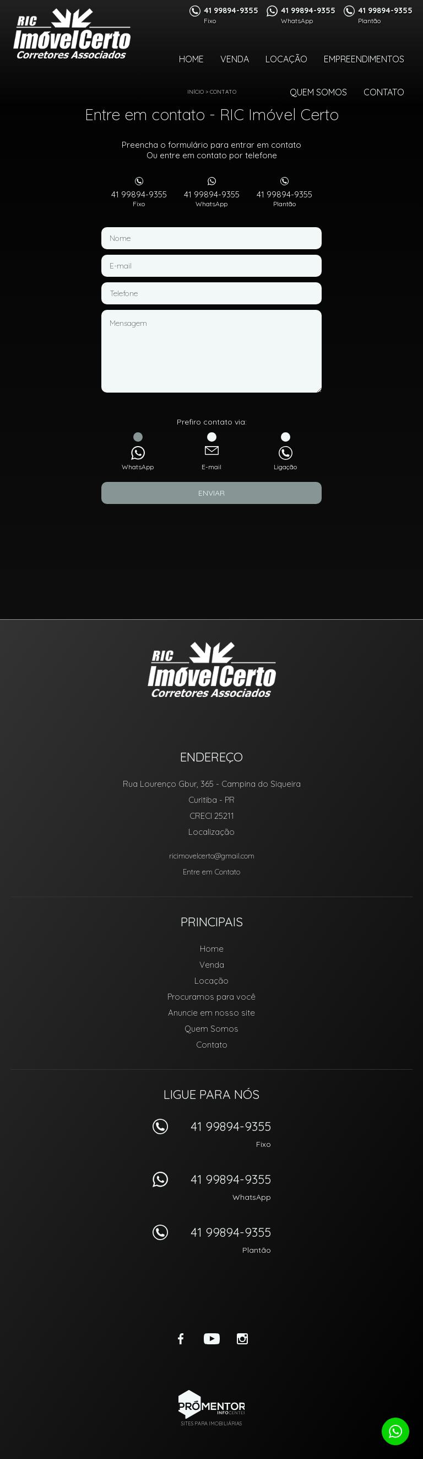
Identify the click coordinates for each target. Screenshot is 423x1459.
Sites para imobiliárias (211, 1423)
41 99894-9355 (139, 198)
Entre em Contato (211, 871)
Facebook (181, 1339)
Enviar (211, 493)
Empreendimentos (364, 59)
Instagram (242, 1339)
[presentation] (211, 531)
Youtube (211, 1339)
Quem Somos (318, 92)
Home (191, 59)
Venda (234, 59)
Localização (211, 832)
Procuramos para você (211, 996)
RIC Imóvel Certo (211, 669)
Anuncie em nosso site (211, 1012)
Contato (384, 92)
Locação (286, 59)
